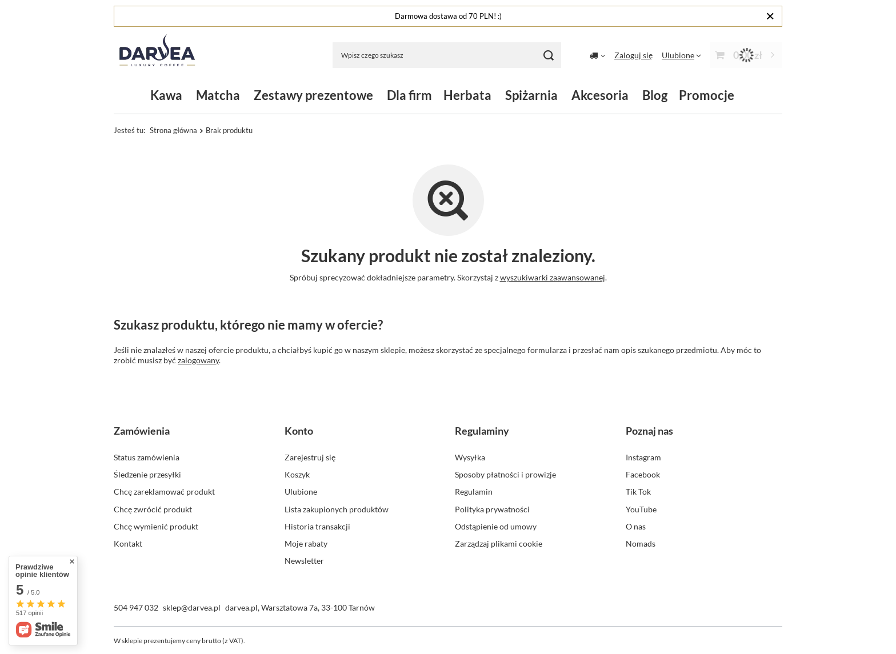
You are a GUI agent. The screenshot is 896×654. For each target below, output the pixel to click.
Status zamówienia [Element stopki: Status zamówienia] (146, 457)
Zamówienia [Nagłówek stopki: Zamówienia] (142, 430)
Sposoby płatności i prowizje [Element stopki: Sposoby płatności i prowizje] (505, 474)
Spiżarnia (531, 95)
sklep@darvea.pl (192, 607)
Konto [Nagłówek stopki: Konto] (299, 430)
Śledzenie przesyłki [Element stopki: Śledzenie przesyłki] (147, 474)
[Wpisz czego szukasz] (447, 55)
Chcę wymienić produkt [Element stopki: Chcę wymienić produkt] (156, 526)
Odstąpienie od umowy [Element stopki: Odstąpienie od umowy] (496, 526)
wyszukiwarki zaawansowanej (552, 277)
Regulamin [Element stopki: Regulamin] (474, 491)
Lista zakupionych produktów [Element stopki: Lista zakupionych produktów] (337, 509)
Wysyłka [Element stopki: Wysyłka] (470, 457)
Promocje (706, 95)
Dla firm (409, 95)
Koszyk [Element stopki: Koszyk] (297, 474)
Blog (654, 95)
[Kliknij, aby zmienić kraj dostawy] (597, 55)
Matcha (218, 95)
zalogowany (198, 360)
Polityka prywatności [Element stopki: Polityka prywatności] (492, 509)
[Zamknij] (770, 16)
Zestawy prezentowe (313, 95)
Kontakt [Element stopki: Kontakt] (128, 543)
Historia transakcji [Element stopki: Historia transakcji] (317, 526)
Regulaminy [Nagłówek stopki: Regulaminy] (482, 430)
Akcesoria (600, 95)
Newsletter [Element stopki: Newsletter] (304, 560)
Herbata (467, 95)
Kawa (166, 95)
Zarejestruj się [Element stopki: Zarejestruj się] (310, 457)
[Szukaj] (548, 55)
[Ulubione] (681, 55)
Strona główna (173, 130)
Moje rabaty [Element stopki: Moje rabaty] (306, 543)
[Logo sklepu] (157, 55)
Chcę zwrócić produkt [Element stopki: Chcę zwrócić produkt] (153, 509)
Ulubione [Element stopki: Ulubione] (301, 491)
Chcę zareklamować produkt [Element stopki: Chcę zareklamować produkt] (164, 491)
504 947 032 (136, 607)
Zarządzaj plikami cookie (498, 543)
